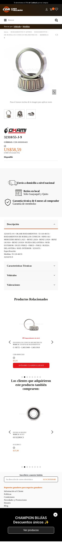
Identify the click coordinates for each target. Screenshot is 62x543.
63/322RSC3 (18, 437)
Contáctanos (9, 497)
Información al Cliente (13, 491)
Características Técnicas (31, 265)
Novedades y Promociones (15, 500)
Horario (7, 503)
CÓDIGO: (8, 142)
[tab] (31, 224)
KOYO (22, 434)
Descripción (31, 224)
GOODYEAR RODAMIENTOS (30, 344)
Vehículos (31, 275)
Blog (6, 506)
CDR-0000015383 (18, 354)
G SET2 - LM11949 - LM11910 (26, 347)
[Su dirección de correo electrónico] (22, 479)
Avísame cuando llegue (31, 365)
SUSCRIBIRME (49, 479)
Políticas (7, 494)
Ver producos (31, 530)
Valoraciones (31, 284)
